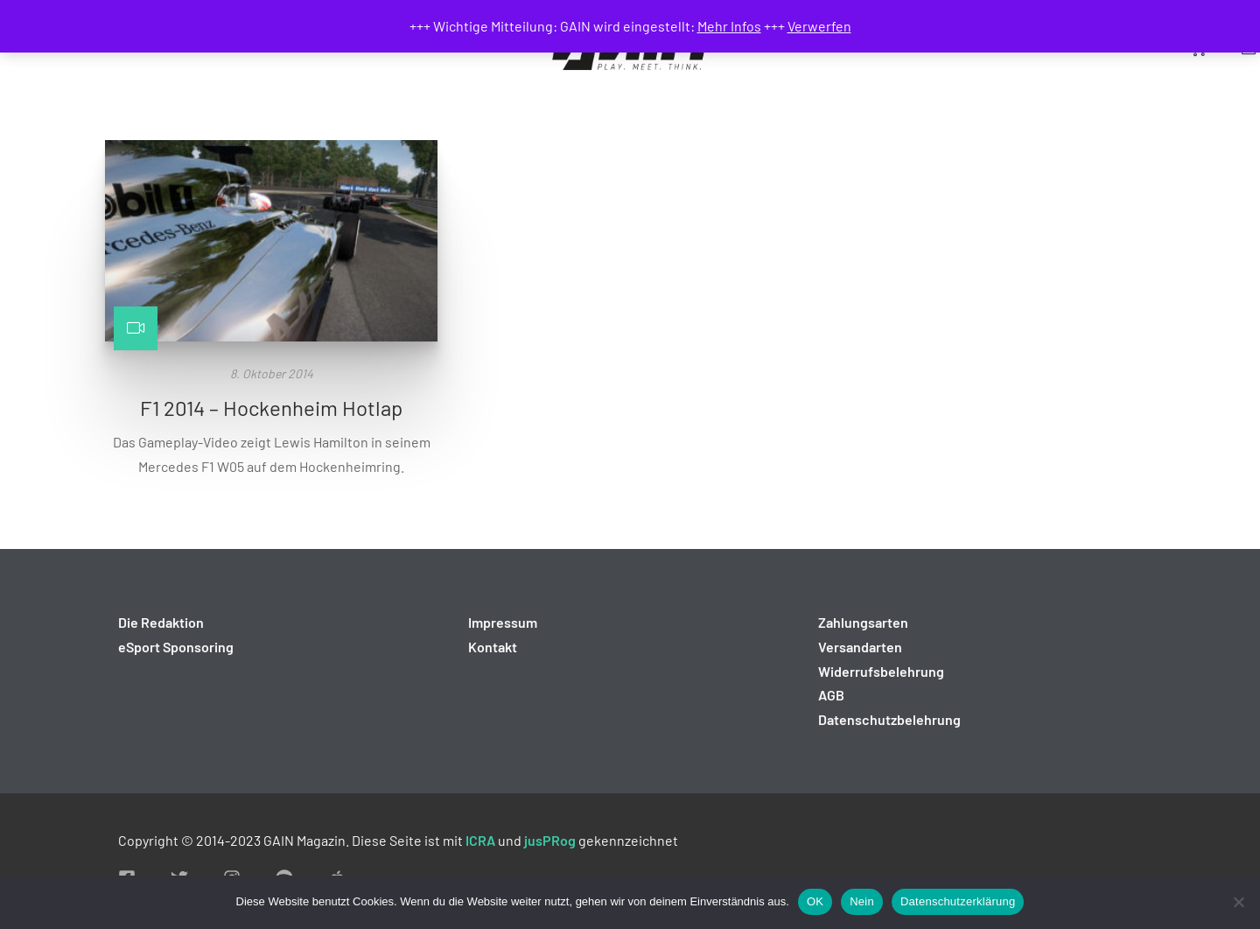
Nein (862, 901)
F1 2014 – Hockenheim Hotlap (271, 407)
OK (815, 901)
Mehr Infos (729, 26)
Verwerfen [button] (819, 26)
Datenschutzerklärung (957, 901)
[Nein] (1238, 902)
